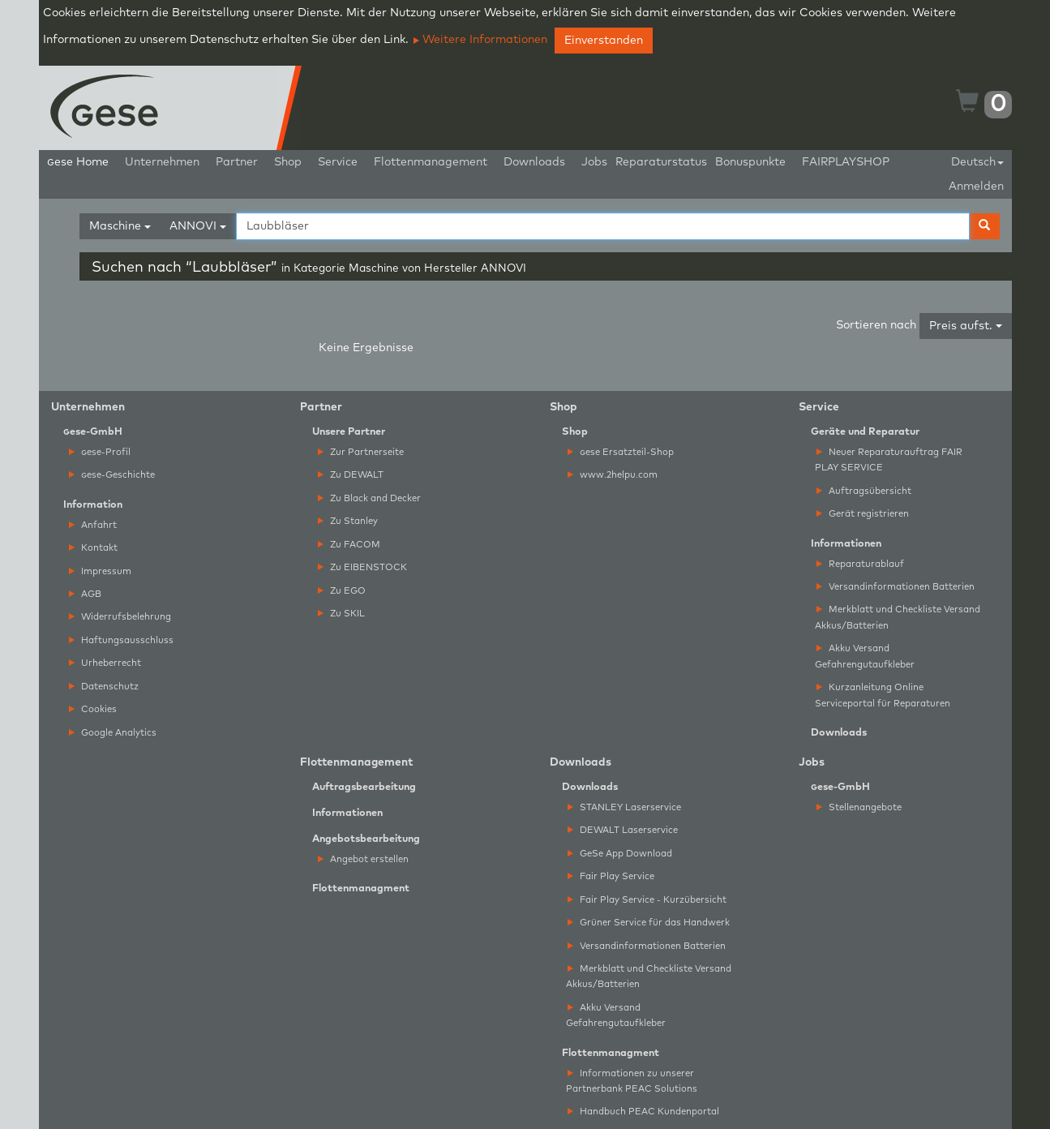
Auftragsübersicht (863, 491)
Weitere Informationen (480, 39)
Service (338, 162)
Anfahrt (93, 525)
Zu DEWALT (351, 474)
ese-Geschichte (112, 474)
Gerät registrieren (862, 513)
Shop (288, 162)
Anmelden (976, 186)
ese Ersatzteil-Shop (621, 452)
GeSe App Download (620, 853)
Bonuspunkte (750, 162)
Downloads (534, 162)
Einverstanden (603, 40)
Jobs (594, 162)
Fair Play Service (611, 876)
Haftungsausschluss (121, 640)
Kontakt (93, 547)
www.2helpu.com (613, 474)
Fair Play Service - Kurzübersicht (647, 899)
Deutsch (977, 162)
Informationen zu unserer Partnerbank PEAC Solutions (631, 1081)
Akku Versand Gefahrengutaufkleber (865, 656)
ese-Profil (100, 452)
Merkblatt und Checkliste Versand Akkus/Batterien (897, 617)
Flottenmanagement (430, 162)
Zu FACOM (349, 544)
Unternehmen (162, 162)
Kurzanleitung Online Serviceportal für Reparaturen (882, 695)
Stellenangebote (859, 807)
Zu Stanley (348, 521)
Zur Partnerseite (361, 452)
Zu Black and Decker (369, 498)
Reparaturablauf (860, 564)
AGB (85, 594)
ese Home (78, 162)
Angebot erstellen (363, 859)
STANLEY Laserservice (624, 807)
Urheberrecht (105, 663)
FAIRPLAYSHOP (845, 162)
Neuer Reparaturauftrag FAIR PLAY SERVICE (888, 460)
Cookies (93, 709)
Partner (237, 162)
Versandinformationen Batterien (895, 586)
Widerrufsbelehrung (120, 616)
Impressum (100, 571)
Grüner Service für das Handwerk (649, 922)
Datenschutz (104, 686)
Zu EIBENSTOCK (362, 567)
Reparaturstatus (661, 162)
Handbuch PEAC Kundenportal (643, 1111)
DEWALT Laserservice (623, 830)
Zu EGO (342, 590)
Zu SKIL (341, 613)
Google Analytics (112, 732)
